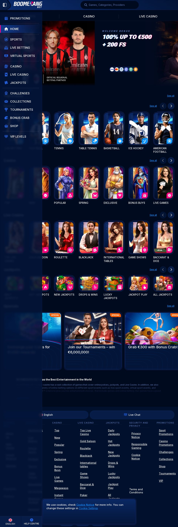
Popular (59, 444)
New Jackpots (114, 453)
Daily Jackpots (114, 432)
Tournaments (167, 473)
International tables (88, 464)
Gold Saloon (88, 441)
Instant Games (58, 497)
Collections (166, 459)
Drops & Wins (113, 464)
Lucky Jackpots (114, 475)
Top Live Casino (85, 432)
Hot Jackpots (114, 443)
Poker (83, 495)
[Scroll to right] (171, 106)
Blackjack (86, 455)
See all (170, 95)
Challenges (166, 452)
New (57, 437)
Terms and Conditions (136, 491)
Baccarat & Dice (87, 486)
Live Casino (148, 16)
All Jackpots (114, 496)
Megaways (61, 488)
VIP (161, 480)
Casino (89, 16)
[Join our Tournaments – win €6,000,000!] (93, 341)
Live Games (58, 479)
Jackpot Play (113, 486)
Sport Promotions (166, 432)
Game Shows (84, 475)
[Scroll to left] (163, 106)
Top (56, 430)
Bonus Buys (58, 468)
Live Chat (132, 415)
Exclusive (60, 459)
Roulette (85, 448)
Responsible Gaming (139, 446)
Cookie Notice (135, 456)
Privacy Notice (136, 435)
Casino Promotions (166, 443)
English (46, 415)
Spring (58, 452)
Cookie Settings (88, 508)
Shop (162, 466)
